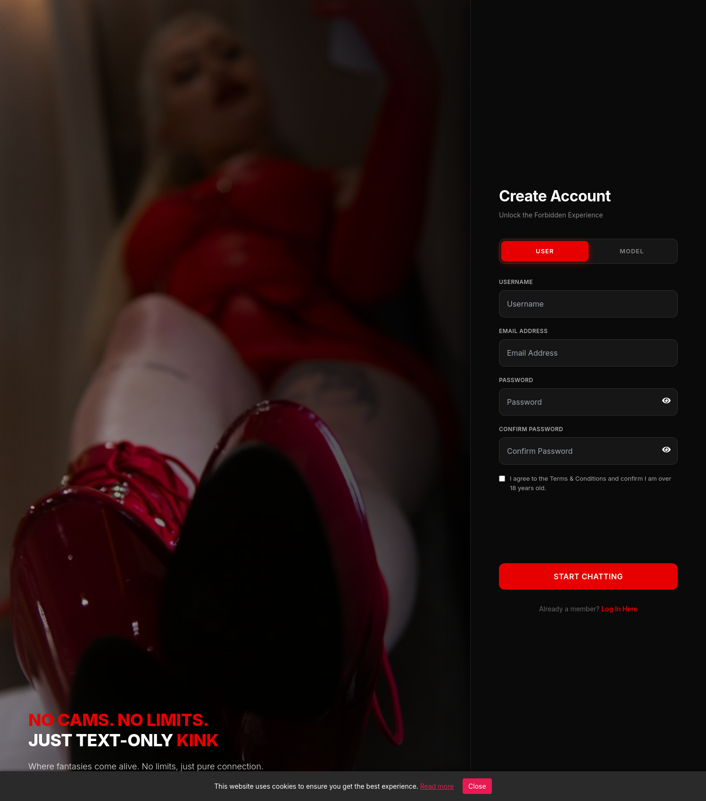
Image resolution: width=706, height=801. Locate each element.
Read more (437, 786)
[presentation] (570, 526)
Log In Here (619, 609)
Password (516, 380)
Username (516, 281)
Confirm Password (531, 429)
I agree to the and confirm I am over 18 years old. (590, 483)
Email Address (523, 330)
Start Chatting (588, 576)
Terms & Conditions (578, 478)
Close (477, 786)
